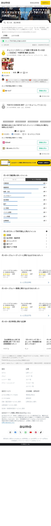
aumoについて (36, 440)
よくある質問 (32, 438)
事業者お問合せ (30, 394)
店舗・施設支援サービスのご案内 (11, 401)
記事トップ (29, 372)
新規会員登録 (34, 3)
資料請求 (28, 398)
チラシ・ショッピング (8, 383)
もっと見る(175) (25, 315)
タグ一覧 (28, 379)
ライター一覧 (30, 383)
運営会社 (5, 438)
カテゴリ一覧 (30, 386)
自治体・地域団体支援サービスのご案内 (13, 408)
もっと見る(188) (25, 282)
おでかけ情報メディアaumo (10, 394)
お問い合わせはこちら (8, 422)
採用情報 (24, 438)
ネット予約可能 (36, 179)
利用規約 (14, 440)
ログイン (45, 3)
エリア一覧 (29, 376)
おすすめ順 (15, 35)
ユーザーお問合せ (42, 438)
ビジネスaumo (6, 398)
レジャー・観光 (6, 379)
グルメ (4, 376)
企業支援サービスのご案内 (9, 405)
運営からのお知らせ (15, 438)
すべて (14, 179)
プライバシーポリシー (24, 440)
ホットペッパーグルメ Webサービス (19, 360)
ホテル (4, 372)
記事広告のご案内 (31, 401)
